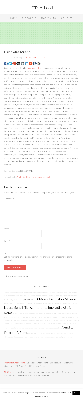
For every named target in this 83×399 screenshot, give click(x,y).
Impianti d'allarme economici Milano (21, 295)
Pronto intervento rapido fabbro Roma (69, 320)
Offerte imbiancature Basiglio (16, 337)
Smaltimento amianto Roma (47, 337)
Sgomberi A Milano (35, 299)
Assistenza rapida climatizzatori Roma (37, 292)
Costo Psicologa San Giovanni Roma (29, 320)
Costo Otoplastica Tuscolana (14, 300)
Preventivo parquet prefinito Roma (40, 317)
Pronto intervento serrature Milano (32, 313)
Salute (19, 177)
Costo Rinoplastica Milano (37, 295)
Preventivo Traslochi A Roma (52, 333)
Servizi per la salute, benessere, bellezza (38, 177)
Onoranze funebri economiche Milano (21, 317)
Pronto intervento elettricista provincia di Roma (49, 328)
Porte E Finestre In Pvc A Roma (32, 337)
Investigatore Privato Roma (32, 323)
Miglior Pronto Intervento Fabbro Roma (14, 323)
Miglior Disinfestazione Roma (40, 308)
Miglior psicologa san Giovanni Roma (63, 337)
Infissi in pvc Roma (17, 313)
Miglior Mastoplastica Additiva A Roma (51, 313)
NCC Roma (9, 372)
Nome (7, 228)
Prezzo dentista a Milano (31, 328)
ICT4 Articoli (41, 7)
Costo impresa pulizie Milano (51, 295)
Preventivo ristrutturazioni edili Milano (48, 320)
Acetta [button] (76, 393)
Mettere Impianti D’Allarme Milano (57, 303)
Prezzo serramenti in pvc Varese (36, 333)
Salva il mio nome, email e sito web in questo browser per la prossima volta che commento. (38, 258)
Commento (9, 198)
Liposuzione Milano (18, 307)
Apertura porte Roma (71, 303)
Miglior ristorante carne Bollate (55, 292)
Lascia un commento (37, 57)
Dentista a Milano (62, 299)
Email (7, 241)
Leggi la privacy (41, 396)
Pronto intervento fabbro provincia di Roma (28, 303)
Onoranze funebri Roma (14, 362)
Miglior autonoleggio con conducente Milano (15, 292)
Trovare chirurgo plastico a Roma (47, 323)
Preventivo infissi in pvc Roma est (15, 328)
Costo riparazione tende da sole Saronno (59, 317)
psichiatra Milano (35, 68)
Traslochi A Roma (43, 303)
